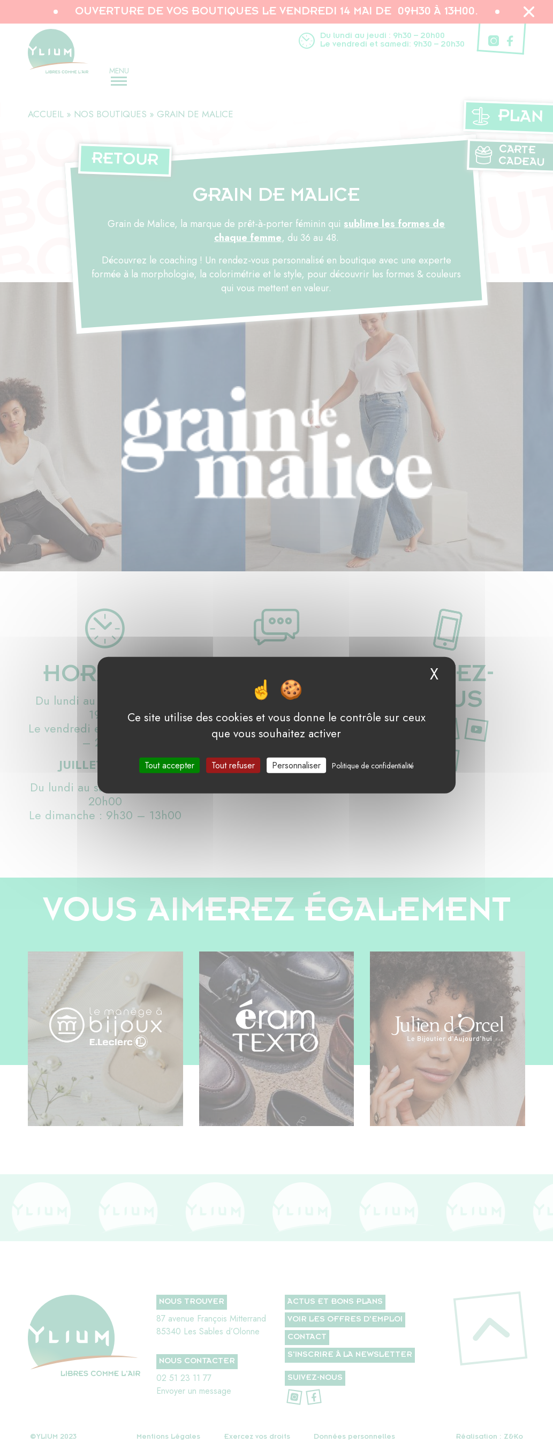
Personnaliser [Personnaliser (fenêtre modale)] (296, 765)
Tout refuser (233, 765)
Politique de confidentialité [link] (373, 765)
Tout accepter (169, 765)
